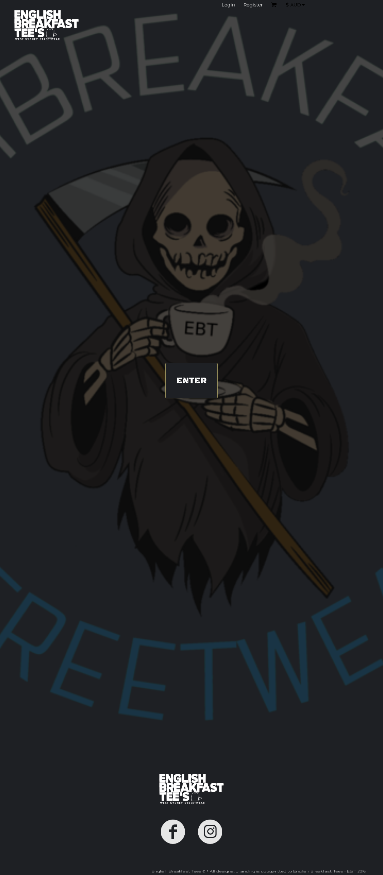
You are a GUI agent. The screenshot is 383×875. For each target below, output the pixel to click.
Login (228, 5)
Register (253, 5)
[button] (297, 4)
